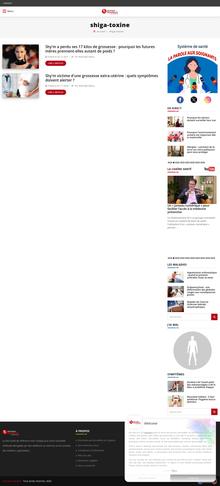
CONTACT (7, 3)
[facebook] (181, 100)
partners (148, 432)
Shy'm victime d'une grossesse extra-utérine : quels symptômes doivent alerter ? (93, 77)
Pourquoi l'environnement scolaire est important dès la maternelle (201, 135)
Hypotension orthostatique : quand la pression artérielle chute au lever (202, 275)
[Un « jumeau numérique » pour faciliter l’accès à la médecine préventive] (193, 190)
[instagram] (208, 100)
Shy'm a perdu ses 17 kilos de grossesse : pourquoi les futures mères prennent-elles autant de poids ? (103, 48)
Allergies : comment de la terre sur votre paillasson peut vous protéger (201, 149)
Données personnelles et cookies (96, 440)
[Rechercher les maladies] (214, 317)
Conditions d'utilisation (91, 450)
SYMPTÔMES (176, 374)
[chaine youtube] (211, 170)
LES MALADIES (177, 264)
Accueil (101, 31)
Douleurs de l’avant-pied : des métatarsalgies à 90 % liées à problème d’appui (201, 385)
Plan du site (84, 455)
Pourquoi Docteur (12, 481)
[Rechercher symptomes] (214, 412)
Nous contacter (86, 465)
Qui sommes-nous (88, 445)
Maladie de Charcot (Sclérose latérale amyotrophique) (197, 304)
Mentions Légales (88, 460)
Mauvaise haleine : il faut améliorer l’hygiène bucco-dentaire (201, 399)
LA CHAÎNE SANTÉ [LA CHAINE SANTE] (180, 169)
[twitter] (194, 99)
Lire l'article (55, 63)
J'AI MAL (173, 325)
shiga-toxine (116, 31)
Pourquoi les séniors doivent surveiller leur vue (201, 119)
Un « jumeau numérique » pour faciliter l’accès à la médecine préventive (189, 208)
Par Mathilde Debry (83, 56)
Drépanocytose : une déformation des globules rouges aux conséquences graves (201, 291)
